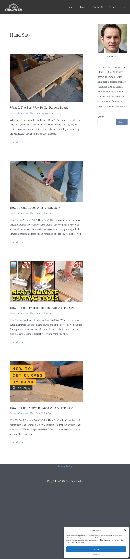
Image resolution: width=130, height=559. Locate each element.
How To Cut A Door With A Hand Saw (35, 207)
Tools (84, 7)
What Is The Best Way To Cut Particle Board (39, 107)
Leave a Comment (19, 113)
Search (100, 116)
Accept (96, 549)
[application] (73, 7)
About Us (113, 7)
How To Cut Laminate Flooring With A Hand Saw (42, 307)
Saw (71, 7)
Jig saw (45, 113)
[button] (125, 530)
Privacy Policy (97, 554)
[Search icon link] (124, 7)
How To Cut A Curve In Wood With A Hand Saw (41, 408)
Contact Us (98, 7)
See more (120, 106)
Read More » (16, 142)
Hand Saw (35, 113)
